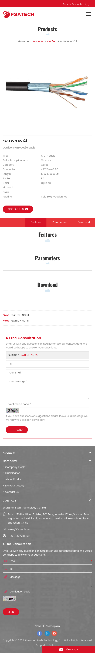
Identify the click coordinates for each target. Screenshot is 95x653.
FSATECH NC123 (28, 355)
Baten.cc (54, 645)
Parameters (59, 222)
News (38, 626)
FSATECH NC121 (20, 315)
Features (36, 222)
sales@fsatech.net (19, 529)
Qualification (12, 473)
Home (23, 42)
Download (84, 222)
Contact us (18, 209)
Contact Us (12, 492)
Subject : (23, 355)
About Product (14, 479)
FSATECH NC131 (20, 321)
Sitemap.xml (53, 626)
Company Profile (15, 467)
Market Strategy (14, 486)
